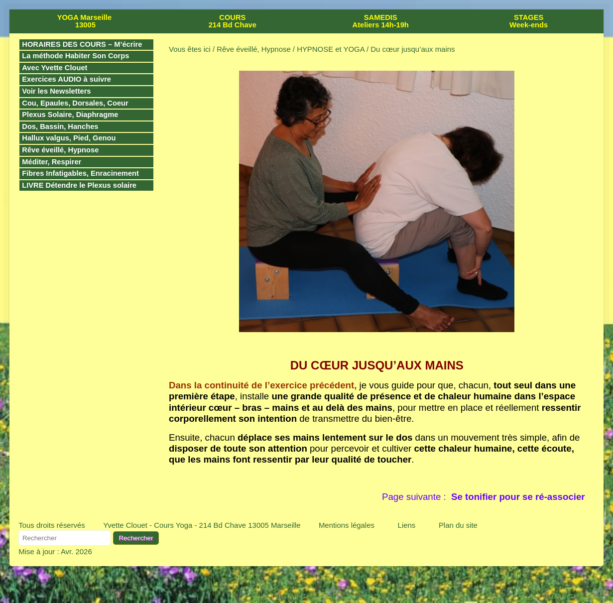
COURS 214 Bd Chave (232, 21)
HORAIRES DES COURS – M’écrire (82, 44)
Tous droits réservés (51, 525)
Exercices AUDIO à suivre (66, 79)
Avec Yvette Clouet (54, 68)
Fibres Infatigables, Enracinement (80, 173)
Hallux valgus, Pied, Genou (69, 138)
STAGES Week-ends (528, 21)
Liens (407, 525)
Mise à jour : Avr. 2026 (55, 551)
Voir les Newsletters (56, 91)
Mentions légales (346, 525)
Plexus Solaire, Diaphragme (70, 115)
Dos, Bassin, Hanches (60, 126)
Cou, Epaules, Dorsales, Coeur (75, 103)
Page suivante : (483, 496)
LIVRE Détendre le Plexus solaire (79, 185)
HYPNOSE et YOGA (331, 49)
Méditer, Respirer (51, 162)
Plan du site (458, 525)
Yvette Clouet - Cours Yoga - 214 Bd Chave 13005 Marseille (202, 525)
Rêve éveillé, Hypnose (60, 150)
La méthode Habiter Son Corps (75, 56)
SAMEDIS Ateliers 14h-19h (381, 21)
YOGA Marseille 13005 (84, 21)
